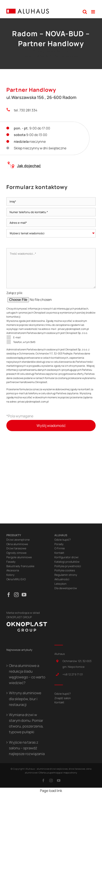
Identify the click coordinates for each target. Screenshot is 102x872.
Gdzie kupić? (62, 540)
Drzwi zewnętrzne (18, 540)
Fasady (11, 562)
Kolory (10, 575)
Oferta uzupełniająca (50, 772)
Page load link (51, 790)
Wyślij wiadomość (51, 425)
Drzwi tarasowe (16, 548)
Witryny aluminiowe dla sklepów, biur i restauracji (25, 698)
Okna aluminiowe (17, 544)
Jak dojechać (29, 165)
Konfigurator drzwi (66, 557)
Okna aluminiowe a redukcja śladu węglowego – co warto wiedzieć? (27, 674)
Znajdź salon (62, 698)
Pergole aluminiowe (19, 557)
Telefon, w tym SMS (20, 342)
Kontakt (59, 553)
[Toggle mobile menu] (93, 12)
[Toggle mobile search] (85, 12)
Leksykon (60, 584)
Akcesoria (12, 570)
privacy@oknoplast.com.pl (73, 329)
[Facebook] (8, 594)
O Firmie (59, 548)
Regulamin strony (65, 575)
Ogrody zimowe (16, 553)
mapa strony (70, 772)
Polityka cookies (64, 570)
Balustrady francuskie (20, 566)
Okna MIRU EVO (16, 579)
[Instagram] (16, 594)
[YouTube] (24, 594)
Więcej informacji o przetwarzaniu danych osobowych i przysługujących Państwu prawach (50, 370)
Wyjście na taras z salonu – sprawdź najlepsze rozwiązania (27, 748)
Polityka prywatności (67, 566)
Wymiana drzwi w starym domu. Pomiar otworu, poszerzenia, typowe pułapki (26, 723)
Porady (59, 544)
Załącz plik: (43, 296)
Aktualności (61, 579)
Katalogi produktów (66, 562)
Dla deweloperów (65, 588)
